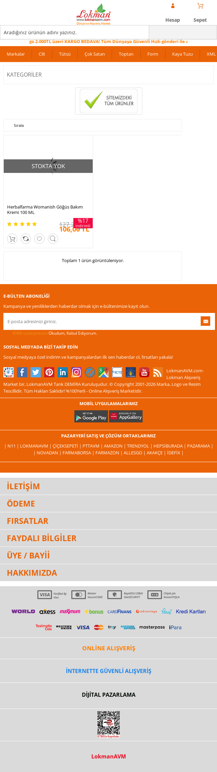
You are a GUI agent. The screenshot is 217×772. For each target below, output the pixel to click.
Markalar (16, 54)
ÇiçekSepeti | (68, 446)
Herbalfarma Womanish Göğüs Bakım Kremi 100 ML (45, 209)
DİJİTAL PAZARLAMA (108, 694)
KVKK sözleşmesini (30, 333)
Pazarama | (200, 446)
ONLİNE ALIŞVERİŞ (108, 648)
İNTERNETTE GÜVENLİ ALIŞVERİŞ (108, 671)
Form (152, 54)
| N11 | (12, 446)
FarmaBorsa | (78, 453)
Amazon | (115, 446)
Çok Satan (95, 54)
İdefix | (175, 453)
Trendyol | (140, 446)
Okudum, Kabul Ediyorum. (50, 333)
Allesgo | (135, 453)
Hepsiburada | (170, 446)
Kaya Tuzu (182, 54)
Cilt (42, 54)
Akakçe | (157, 453)
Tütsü (65, 54)
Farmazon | (109, 453)
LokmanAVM (108, 756)
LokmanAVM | (36, 446)
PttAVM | (93, 446)
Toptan (126, 54)
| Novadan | (47, 453)
